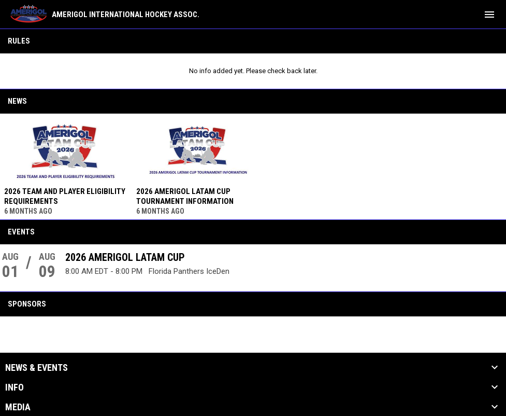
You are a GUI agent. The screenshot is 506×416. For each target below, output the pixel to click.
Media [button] (18, 407)
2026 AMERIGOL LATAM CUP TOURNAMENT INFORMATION (185, 196)
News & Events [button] (36, 367)
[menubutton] (489, 14)
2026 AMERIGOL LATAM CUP (125, 257)
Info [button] (14, 387)
